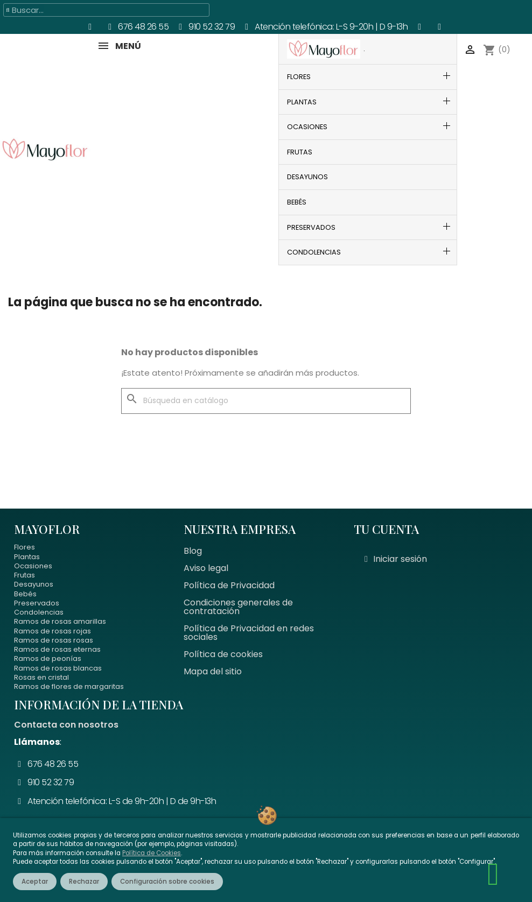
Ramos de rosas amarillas (60, 621)
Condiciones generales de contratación (238, 606)
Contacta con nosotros (66, 724)
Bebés (25, 593)
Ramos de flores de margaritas (69, 686)
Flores (24, 547)
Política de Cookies (151, 853)
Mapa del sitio (213, 671)
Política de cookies (223, 654)
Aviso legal (206, 568)
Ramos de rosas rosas (53, 640)
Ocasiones (33, 565)
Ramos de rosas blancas (58, 668)
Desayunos (33, 584)
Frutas (24, 575)
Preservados (36, 603)
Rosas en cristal (41, 677)
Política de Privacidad (229, 585)
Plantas (27, 556)
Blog (193, 551)
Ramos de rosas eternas (57, 649)
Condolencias (39, 612)
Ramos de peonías (47, 658)
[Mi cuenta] (396, 559)
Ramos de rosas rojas (52, 631)
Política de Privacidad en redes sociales (249, 632)
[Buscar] (266, 401)
